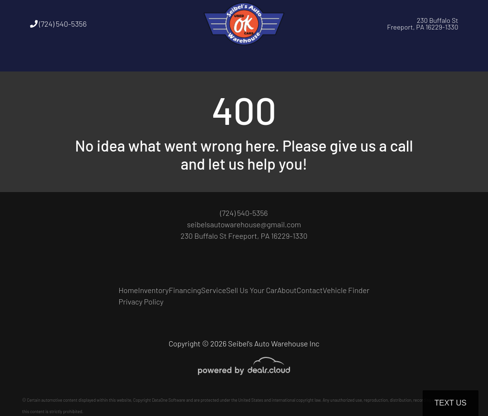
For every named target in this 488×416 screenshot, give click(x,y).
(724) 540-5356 (58, 23)
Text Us (451, 403)
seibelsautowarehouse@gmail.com (244, 224)
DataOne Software (168, 400)
